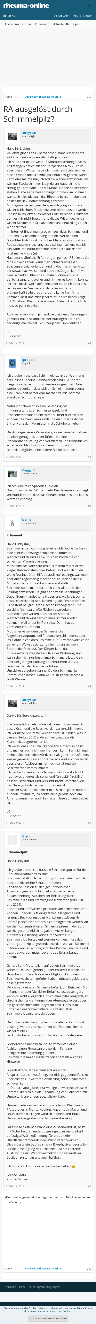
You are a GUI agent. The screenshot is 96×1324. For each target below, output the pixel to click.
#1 (89, 343)
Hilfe (22, 1287)
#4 (89, 686)
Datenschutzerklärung (20, 1296)
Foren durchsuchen (18, 24)
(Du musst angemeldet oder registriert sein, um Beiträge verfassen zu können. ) (47, 1199)
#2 (89, 456)
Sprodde (27, 360)
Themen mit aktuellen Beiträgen (57, 24)
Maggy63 (28, 470)
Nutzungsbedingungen (44, 1287)
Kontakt (10, 1287)
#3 (89, 506)
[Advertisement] (48, 57)
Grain (25, 836)
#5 (89, 822)
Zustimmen (34, 1318)
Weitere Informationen (55, 1318)
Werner (27, 519)
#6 (89, 1186)
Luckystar (28, 133)
